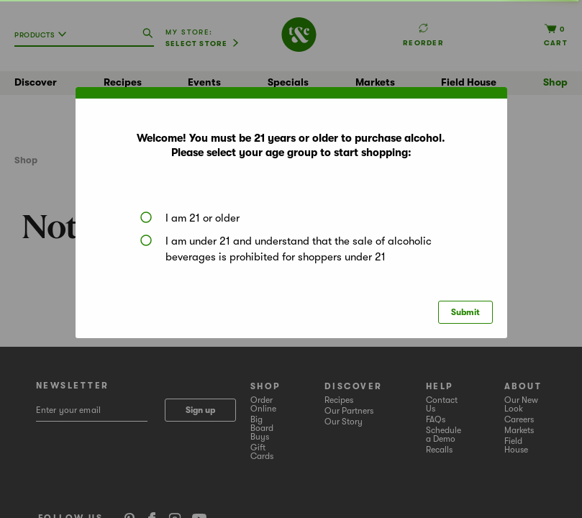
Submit (465, 312)
